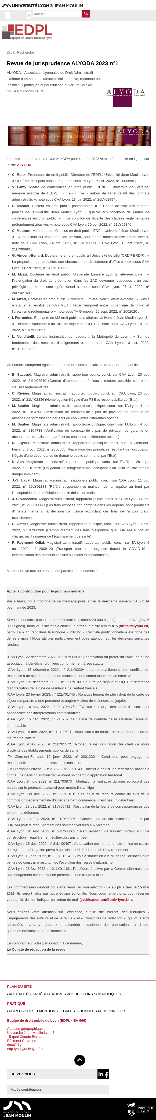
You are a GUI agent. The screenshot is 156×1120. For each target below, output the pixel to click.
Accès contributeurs (26, 1089)
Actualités (20, 994)
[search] (57, 13)
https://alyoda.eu (134, 626)
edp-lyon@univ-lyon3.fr (25, 1049)
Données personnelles (102, 1011)
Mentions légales (57, 1011)
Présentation (48, 994)
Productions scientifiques (94, 994)
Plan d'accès (22, 1011)
